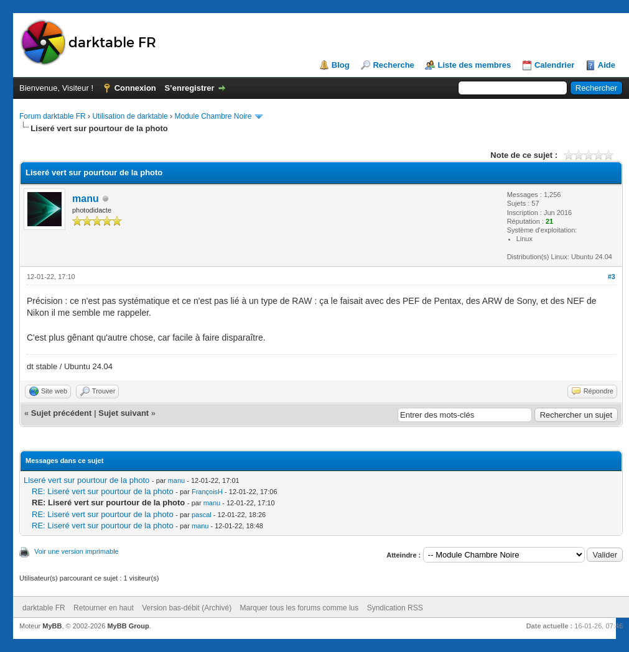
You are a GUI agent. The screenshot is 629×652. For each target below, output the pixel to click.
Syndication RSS (395, 608)
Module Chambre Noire (212, 116)
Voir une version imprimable (76, 551)
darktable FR (43, 608)
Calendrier (554, 65)
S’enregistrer (189, 88)
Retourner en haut (103, 608)
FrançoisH (207, 491)
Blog (341, 65)
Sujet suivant (123, 413)
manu (85, 198)
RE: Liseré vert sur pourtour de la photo (103, 491)
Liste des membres (474, 65)
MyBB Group (128, 626)
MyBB (52, 626)
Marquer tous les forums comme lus (299, 608)
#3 (611, 276)
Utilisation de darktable (129, 116)
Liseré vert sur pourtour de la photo (86, 480)
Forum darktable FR (52, 116)
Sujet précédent (61, 413)
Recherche (393, 65)
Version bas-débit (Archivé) (186, 608)
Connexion (135, 88)
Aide (606, 65)
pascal (202, 514)
